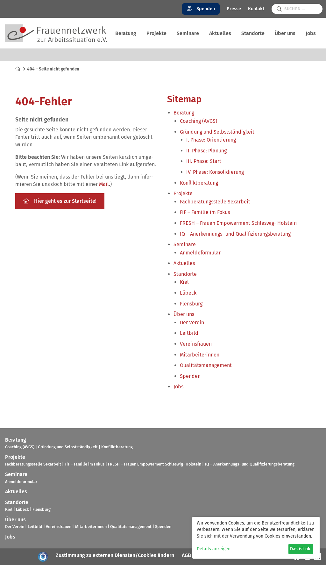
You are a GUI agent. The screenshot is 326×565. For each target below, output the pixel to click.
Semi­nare (188, 33)
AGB (186, 555)
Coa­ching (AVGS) (198, 121)
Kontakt (256, 8)
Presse (234, 8)
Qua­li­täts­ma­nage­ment (206, 365)
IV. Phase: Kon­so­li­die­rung (215, 172)
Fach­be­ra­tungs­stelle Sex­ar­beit (215, 202)
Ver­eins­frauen (196, 344)
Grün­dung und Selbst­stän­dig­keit (217, 132)
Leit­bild (189, 333)
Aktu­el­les (220, 33)
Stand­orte (253, 33)
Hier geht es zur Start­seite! (59, 201)
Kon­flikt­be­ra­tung (199, 183)
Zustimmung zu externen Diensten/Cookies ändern (115, 555)
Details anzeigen (213, 549)
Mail (104, 184)
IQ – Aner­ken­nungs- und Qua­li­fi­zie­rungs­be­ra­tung (235, 234)
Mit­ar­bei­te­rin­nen (199, 355)
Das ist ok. (300, 549)
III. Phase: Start (203, 161)
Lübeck (188, 293)
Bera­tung (125, 33)
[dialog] (256, 538)
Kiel (184, 282)
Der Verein (192, 322)
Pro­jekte (156, 33)
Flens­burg (191, 304)
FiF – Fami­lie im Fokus (205, 212)
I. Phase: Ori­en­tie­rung (211, 140)
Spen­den (190, 376)
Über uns (285, 33)
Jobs (311, 33)
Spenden (201, 8)
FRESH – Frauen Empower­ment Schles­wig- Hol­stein (238, 223)
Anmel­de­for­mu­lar (200, 253)
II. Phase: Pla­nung (206, 151)
